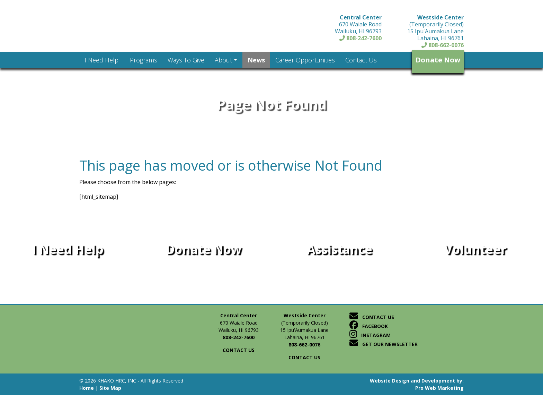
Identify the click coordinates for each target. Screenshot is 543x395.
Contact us (239, 350)
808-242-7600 (360, 38)
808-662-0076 (442, 45)
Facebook (368, 326)
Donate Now (438, 60)
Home (86, 388)
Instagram (370, 335)
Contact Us (371, 317)
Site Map (110, 388)
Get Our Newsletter (383, 344)
